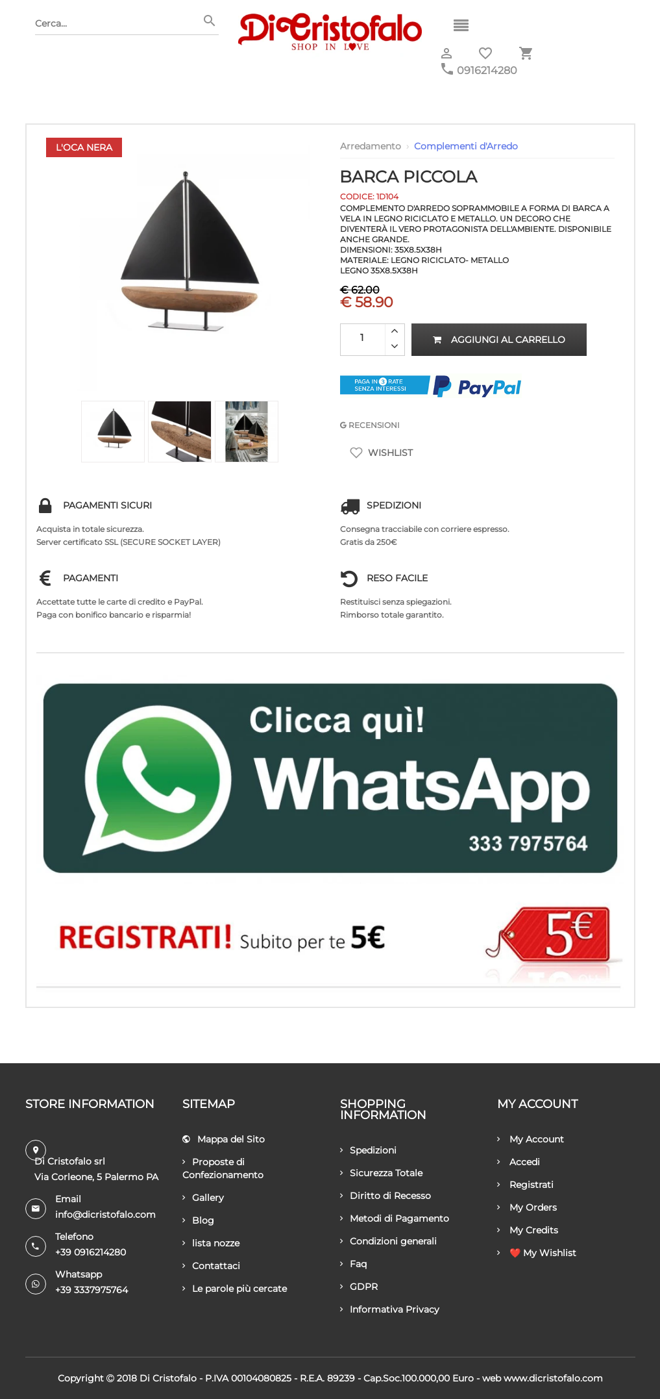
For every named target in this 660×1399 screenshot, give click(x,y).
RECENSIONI (370, 425)
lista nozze (210, 1243)
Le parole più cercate (234, 1288)
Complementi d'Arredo (466, 146)
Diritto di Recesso (385, 1196)
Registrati (525, 1185)
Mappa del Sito (223, 1139)
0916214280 (487, 70)
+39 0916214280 (90, 1252)
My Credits (527, 1230)
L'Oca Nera (84, 147)
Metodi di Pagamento (394, 1218)
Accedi (518, 1162)
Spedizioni (368, 1150)
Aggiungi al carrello (499, 340)
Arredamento (370, 146)
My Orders (527, 1207)
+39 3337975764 (91, 1290)
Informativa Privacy (389, 1309)
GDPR (359, 1286)
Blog (198, 1220)
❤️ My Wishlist (536, 1253)
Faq (353, 1264)
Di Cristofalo (168, 1378)
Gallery (203, 1198)
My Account (530, 1139)
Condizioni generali (388, 1241)
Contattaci (211, 1266)
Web (491, 1378)
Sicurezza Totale (381, 1173)
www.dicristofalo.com (553, 1378)
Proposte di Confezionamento (222, 1168)
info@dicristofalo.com (105, 1214)
